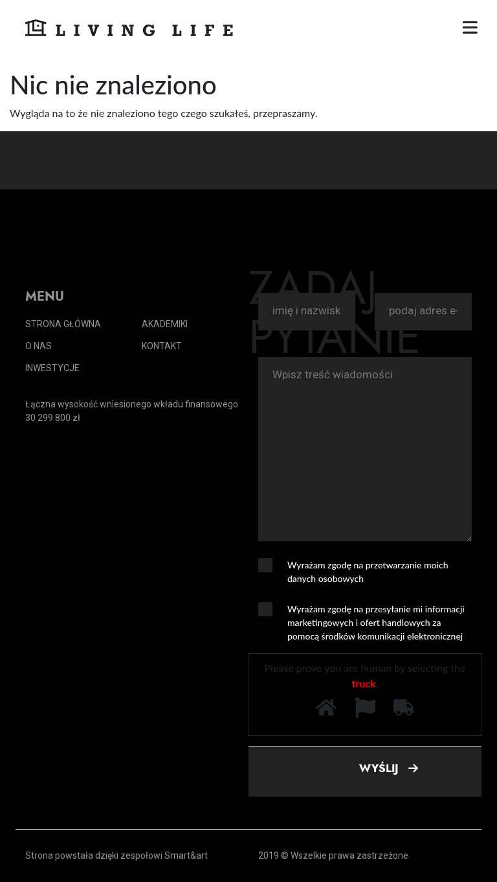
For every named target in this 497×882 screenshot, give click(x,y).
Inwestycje (52, 368)
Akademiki (165, 324)
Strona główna (63, 324)
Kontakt (162, 346)
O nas (38, 346)
